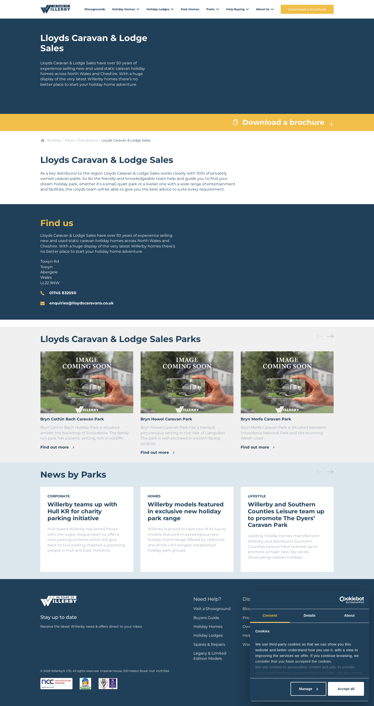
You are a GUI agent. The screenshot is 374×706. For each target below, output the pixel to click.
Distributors (88, 140)
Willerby (54, 140)
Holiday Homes (208, 626)
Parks (69, 140)
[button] (330, 336)
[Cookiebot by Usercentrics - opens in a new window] (343, 600)
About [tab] (349, 615)
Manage (308, 689)
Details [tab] (310, 615)
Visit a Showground (212, 608)
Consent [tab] (270, 615)
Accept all (346, 689)
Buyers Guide (206, 617)
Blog (247, 608)
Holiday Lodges (208, 635)
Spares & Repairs (209, 644)
